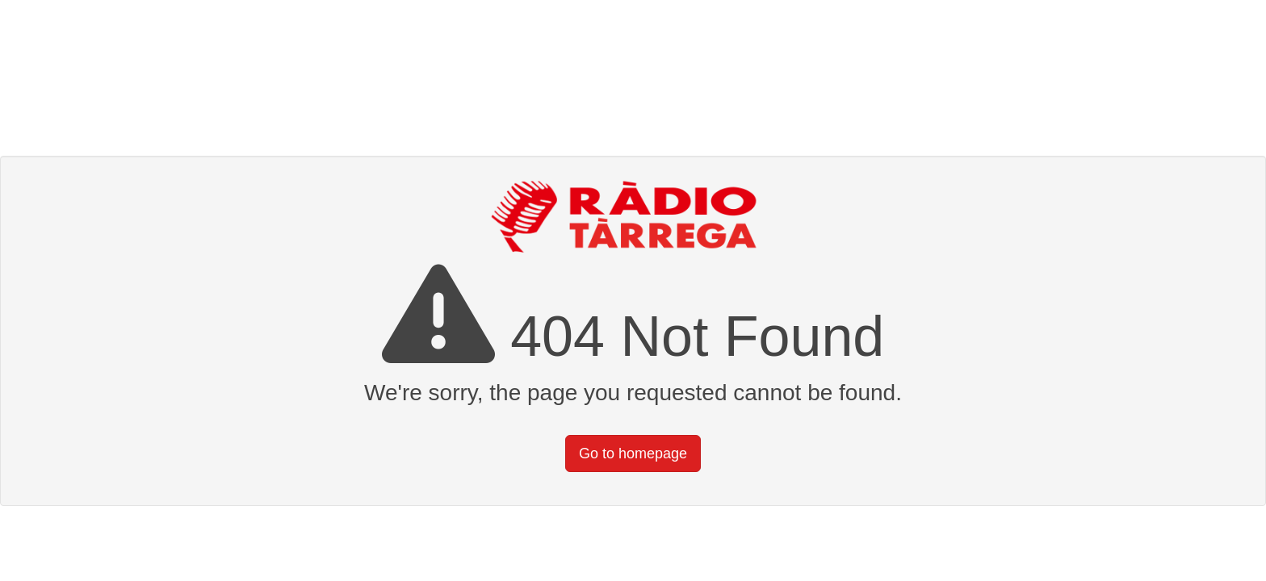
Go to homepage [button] (633, 453)
